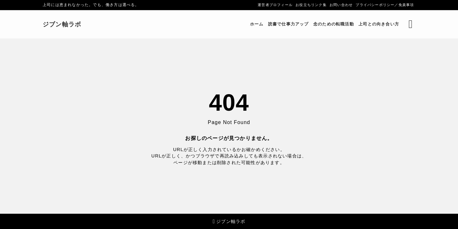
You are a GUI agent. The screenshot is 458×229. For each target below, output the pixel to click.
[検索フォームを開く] (410, 24)
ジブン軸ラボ (62, 24)
